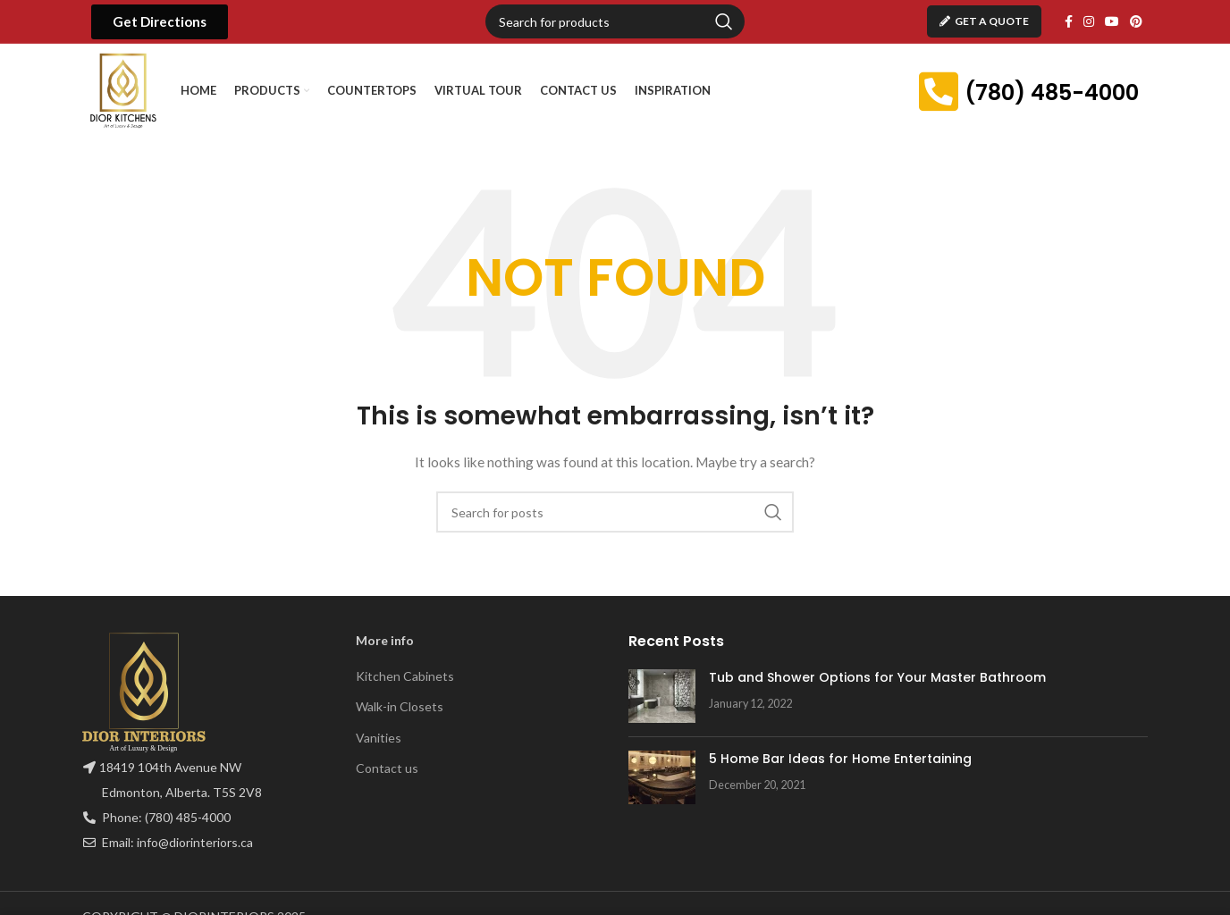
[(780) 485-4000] (938, 91)
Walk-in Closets (399, 706)
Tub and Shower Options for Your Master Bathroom (877, 677)
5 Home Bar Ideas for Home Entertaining (840, 759)
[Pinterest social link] (1136, 21)
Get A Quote (984, 21)
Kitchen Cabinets (405, 676)
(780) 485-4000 (1052, 92)
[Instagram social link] (1088, 21)
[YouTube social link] (1112, 21)
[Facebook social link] (1068, 21)
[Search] (615, 21)
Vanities (378, 737)
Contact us (387, 768)
